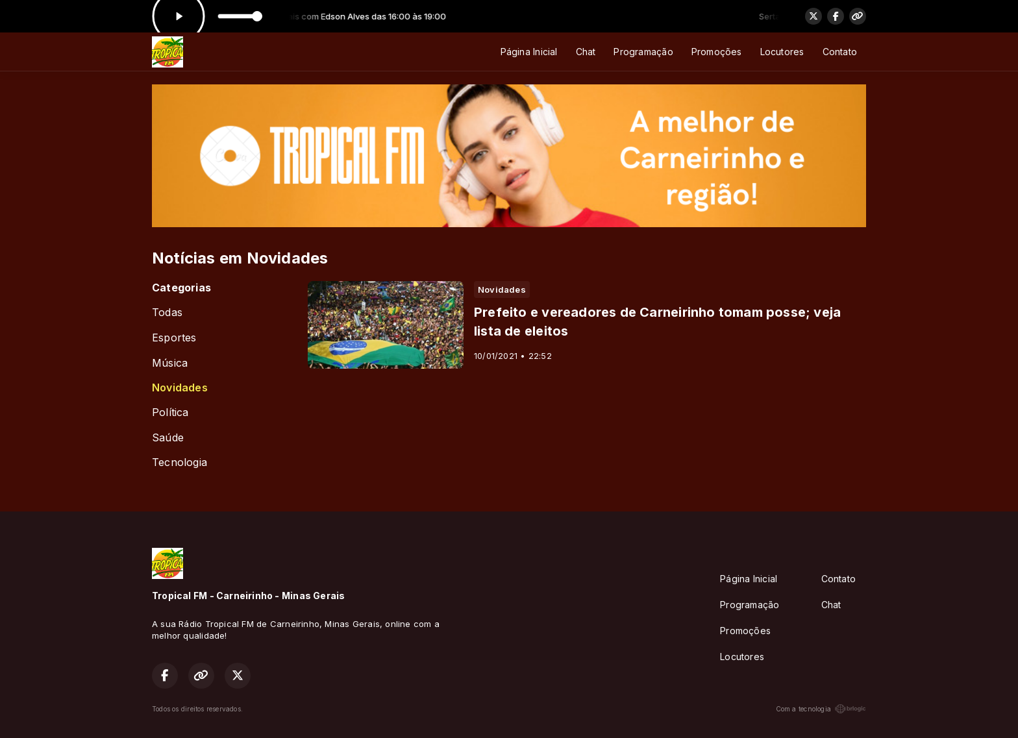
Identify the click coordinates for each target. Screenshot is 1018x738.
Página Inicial (529, 51)
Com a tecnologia (821, 708)
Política (170, 412)
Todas (167, 312)
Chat (586, 51)
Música (170, 363)
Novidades (180, 388)
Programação (643, 51)
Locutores (782, 51)
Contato (840, 51)
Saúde (168, 438)
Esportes (174, 338)
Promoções (716, 51)
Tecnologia (179, 462)
